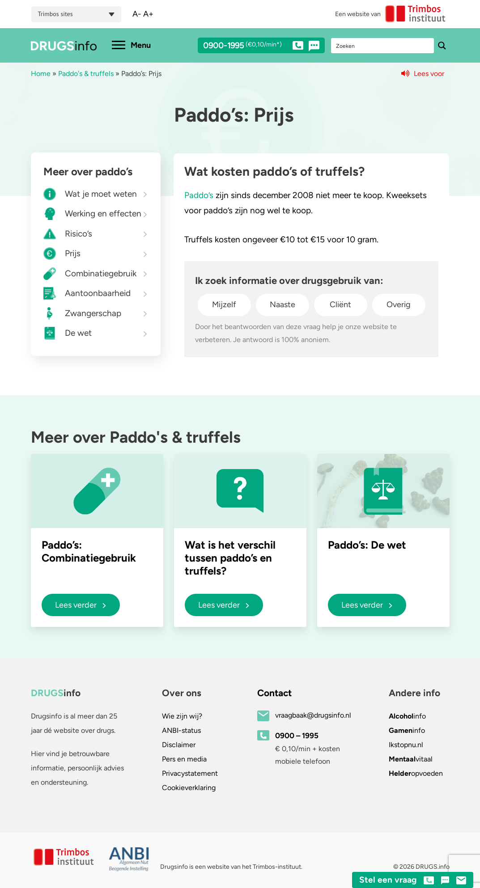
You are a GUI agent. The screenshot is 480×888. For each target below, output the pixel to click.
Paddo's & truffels (86, 73)
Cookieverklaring (189, 787)
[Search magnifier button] (442, 45)
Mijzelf (224, 304)
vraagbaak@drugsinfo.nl (313, 715)
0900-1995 (253, 47)
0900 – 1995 (297, 735)
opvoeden (416, 773)
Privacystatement (190, 773)
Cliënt (340, 304)
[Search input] (383, 46)
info (407, 716)
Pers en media (184, 759)
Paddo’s (198, 195)
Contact (274, 692)
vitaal (411, 759)
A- (136, 14)
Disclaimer (178, 744)
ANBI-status (181, 730)
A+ (148, 14)
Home (41, 73)
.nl (406, 744)
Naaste (282, 304)
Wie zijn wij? (182, 716)
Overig (399, 304)
